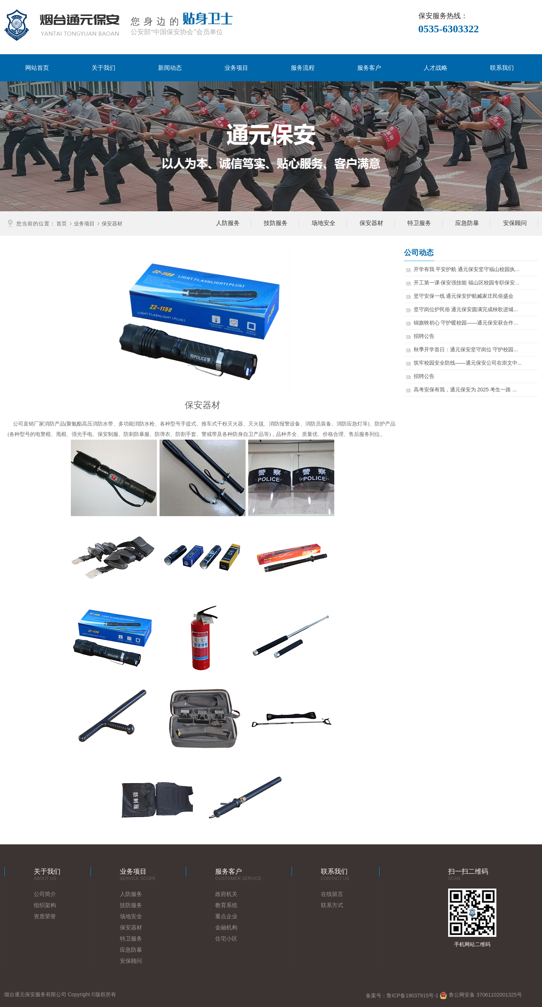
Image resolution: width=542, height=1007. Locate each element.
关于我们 (103, 68)
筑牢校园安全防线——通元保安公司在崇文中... (468, 363)
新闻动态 (170, 68)
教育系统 (226, 905)
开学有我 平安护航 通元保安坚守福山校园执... (467, 269)
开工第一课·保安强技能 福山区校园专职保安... (467, 283)
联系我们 (502, 68)
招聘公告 (424, 336)
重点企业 (226, 916)
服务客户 (369, 68)
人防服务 (131, 894)
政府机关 (226, 894)
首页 (61, 223)
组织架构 (45, 905)
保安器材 (112, 223)
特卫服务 (131, 938)
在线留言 (332, 894)
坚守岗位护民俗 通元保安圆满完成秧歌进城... (466, 309)
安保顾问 (131, 961)
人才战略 (435, 68)
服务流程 (303, 68)
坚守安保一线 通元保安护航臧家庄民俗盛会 (464, 296)
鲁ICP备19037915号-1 (412, 995)
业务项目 (236, 68)
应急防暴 (131, 949)
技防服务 (131, 905)
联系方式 (332, 905)
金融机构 (226, 927)
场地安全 (131, 916)
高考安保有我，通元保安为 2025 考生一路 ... (466, 389)
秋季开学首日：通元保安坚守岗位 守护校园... (466, 349)
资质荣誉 (45, 916)
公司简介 (45, 894)
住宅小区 (226, 938)
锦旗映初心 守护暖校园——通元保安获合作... (466, 323)
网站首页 (37, 68)
